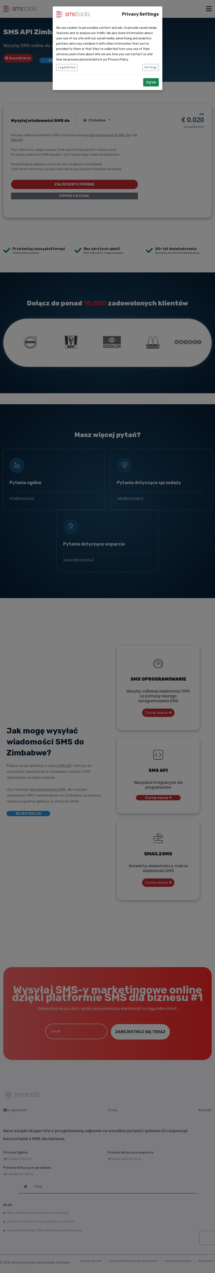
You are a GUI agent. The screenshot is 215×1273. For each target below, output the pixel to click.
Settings (150, 67)
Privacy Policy (118, 59)
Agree (151, 82)
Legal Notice (67, 67)
